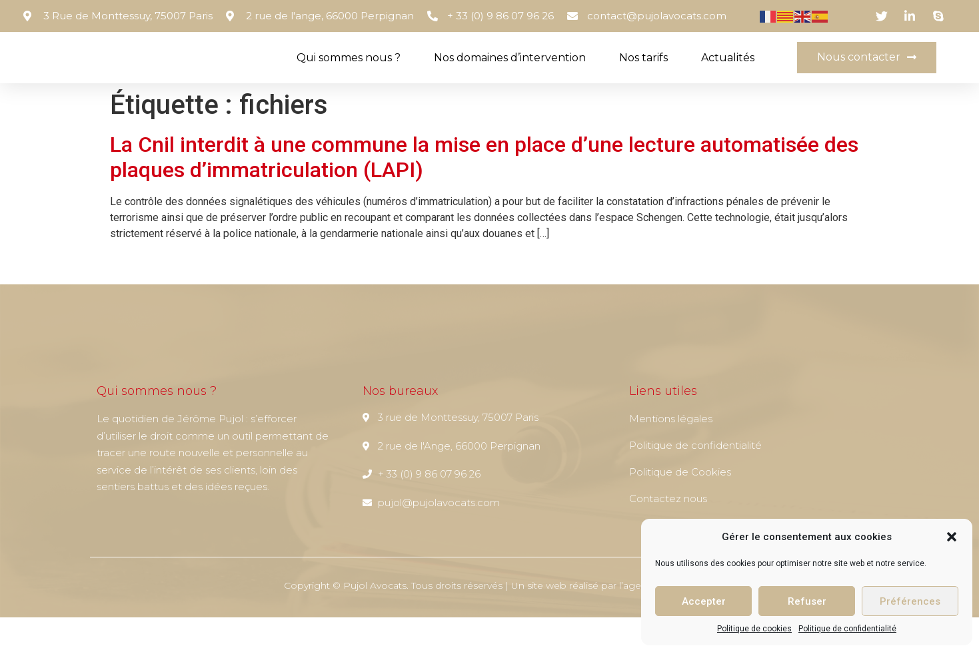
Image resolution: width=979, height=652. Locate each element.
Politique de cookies (754, 628)
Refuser (807, 601)
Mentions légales (670, 453)
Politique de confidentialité (847, 628)
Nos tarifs (643, 75)
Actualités (727, 75)
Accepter (704, 601)
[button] (951, 536)
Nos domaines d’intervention (510, 75)
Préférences (910, 601)
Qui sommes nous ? (349, 75)
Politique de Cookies (680, 506)
